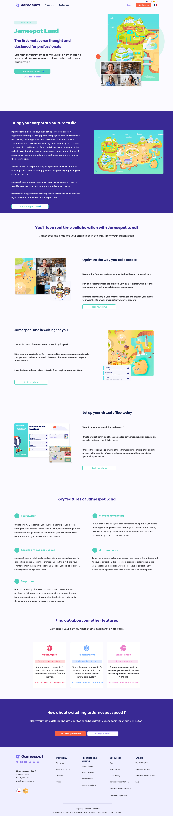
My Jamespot (142, 762)
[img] (21, 101)
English (79, 808)
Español (87, 808)
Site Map (119, 812)
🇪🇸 (153, 1)
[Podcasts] (38, 762)
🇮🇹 (150, 1)
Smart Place (123, 654)
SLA (111, 812)
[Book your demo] (99, 306)
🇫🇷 (147, 1)
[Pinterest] (34, 762)
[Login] (129, 5)
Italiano (96, 808)
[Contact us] (143, 5)
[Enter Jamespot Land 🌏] (32, 71)
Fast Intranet (86, 654)
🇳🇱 (157, 1)
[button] (50, 5)
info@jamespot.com (25, 781)
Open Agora (49, 654)
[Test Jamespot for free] (70, 733)
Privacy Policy (102, 812)
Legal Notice (89, 812)
